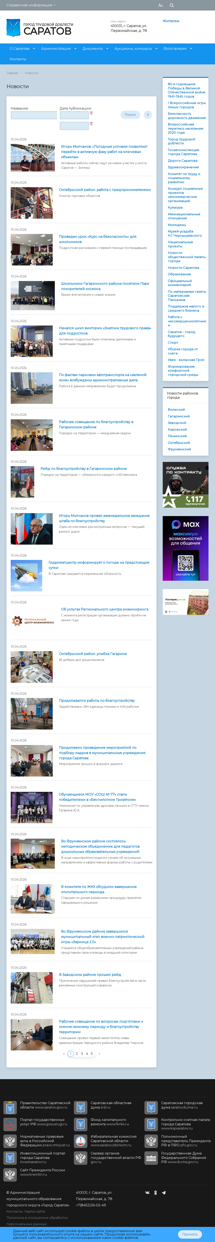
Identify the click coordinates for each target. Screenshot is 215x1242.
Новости (31, 73)
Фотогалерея (175, 49)
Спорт (173, 343)
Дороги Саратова (182, 161)
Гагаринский (179, 416)
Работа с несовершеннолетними (187, 321)
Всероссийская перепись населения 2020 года (185, 128)
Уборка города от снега (183, 351)
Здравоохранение (183, 167)
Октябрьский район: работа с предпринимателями (105, 190)
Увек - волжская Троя (186, 360)
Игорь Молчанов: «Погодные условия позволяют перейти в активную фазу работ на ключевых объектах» (104, 152)
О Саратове (20, 49)
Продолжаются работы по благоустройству (97, 701)
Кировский (177, 429)
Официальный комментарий (180, 283)
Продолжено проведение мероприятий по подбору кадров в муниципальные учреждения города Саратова (102, 753)
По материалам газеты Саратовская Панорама (187, 296)
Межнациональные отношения (184, 216)
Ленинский (177, 436)
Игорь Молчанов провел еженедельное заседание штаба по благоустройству (104, 518)
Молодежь (177, 225)
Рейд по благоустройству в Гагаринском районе (84, 469)
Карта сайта (35, 1211)
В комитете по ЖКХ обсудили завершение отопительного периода (99, 889)
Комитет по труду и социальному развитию (184, 178)
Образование (179, 274)
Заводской (177, 423)
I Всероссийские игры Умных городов (187, 105)
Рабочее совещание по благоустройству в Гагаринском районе (96, 424)
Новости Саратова (183, 268)
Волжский (176, 410)
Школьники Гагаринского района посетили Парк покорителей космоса (105, 286)
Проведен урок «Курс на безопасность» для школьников (97, 239)
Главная (12, 73)
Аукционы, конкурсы (133, 49)
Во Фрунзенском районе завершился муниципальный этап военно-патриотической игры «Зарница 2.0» (102, 937)
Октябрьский (179, 443)
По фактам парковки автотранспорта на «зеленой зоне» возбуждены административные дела (103, 377)
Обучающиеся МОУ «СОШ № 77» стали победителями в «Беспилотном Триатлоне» (97, 797)
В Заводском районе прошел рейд (90, 975)
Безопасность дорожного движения (187, 116)
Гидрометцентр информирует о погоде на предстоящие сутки (99, 565)
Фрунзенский (179, 449)
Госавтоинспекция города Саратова (183, 152)
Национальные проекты (180, 244)
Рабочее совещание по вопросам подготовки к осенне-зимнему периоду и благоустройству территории (101, 1027)
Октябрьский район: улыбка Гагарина (93, 654)
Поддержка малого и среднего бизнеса (186, 308)
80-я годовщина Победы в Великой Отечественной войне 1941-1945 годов (186, 90)
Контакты (18, 59)
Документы (93, 49)
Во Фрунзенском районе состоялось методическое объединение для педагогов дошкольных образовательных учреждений (100, 846)
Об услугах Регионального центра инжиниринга (104, 609)
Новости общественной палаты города (187, 257)
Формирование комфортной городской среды (183, 371)
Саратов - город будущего (181, 334)
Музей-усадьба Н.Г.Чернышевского (185, 233)
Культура (175, 207)
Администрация (56, 49)
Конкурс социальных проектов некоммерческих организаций (185, 195)
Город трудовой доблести (181, 141)
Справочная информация (29, 5)
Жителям (171, 21)
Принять (190, 1234)
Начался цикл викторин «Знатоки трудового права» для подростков (105, 330)
